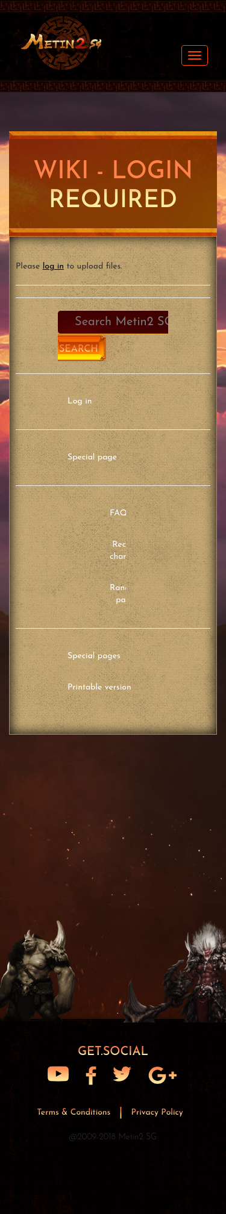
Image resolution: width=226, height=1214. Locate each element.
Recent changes (125, 550)
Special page (92, 457)
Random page (126, 594)
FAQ (118, 513)
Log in (79, 401)
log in (53, 266)
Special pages (94, 656)
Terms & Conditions (75, 1112)
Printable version (99, 687)
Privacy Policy (157, 1112)
